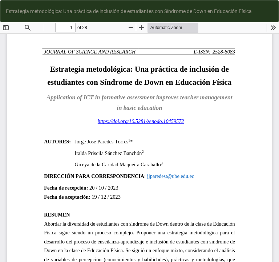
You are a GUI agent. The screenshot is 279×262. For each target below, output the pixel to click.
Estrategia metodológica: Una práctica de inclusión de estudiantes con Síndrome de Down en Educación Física (129, 11)
